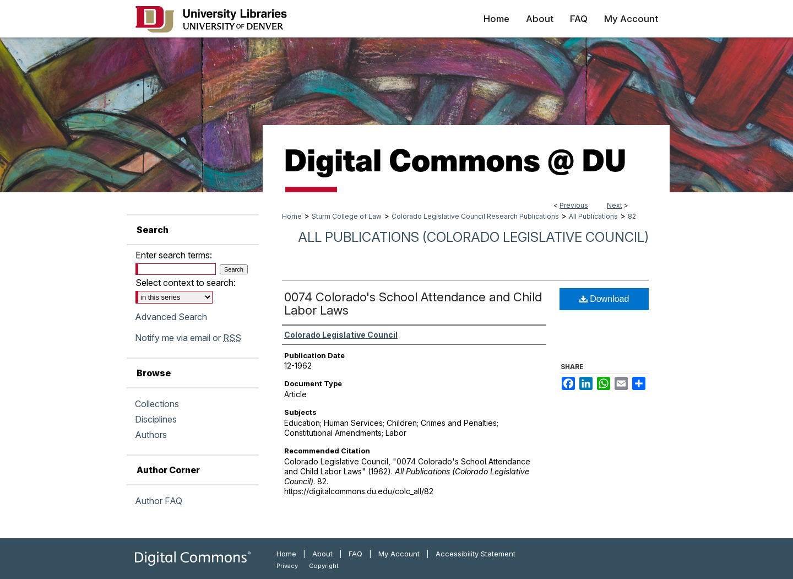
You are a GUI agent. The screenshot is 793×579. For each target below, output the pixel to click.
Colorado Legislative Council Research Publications (475, 216)
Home (292, 216)
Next (614, 205)
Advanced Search (171, 316)
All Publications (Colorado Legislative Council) (473, 237)
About (322, 553)
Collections (157, 403)
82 (632, 216)
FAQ (355, 553)
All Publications (593, 216)
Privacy (287, 566)
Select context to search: (185, 282)
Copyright (324, 566)
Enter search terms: (173, 255)
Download (604, 299)
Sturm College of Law (347, 216)
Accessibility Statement (475, 553)
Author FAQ (158, 500)
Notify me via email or (188, 337)
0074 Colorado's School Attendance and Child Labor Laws (413, 303)
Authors (151, 434)
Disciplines (156, 419)
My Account (399, 553)
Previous (574, 205)
